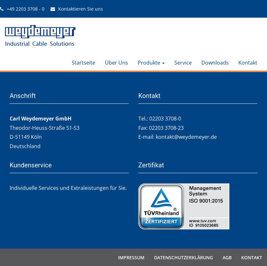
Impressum (131, 257)
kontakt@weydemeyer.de (186, 136)
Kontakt (247, 62)
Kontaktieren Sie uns (80, 9)
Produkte (151, 62)
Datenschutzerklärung (183, 257)
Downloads (215, 62)
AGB (227, 257)
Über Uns (116, 62)
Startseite (83, 62)
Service (183, 62)
